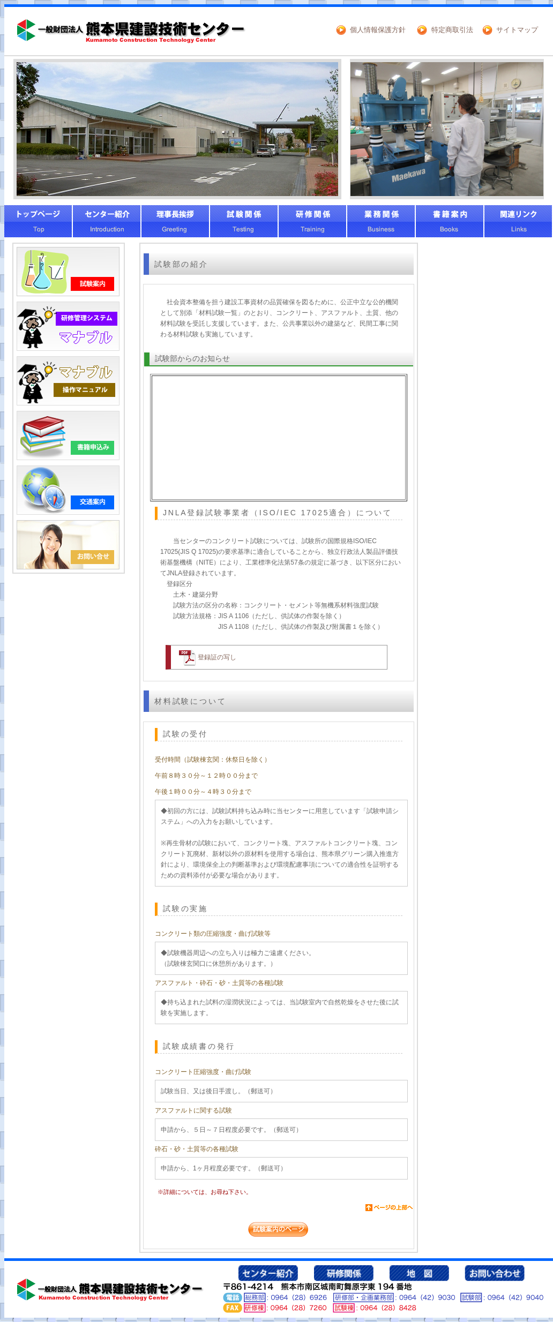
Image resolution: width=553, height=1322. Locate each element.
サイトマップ (517, 30)
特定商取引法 (452, 30)
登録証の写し (217, 657)
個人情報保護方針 (378, 30)
